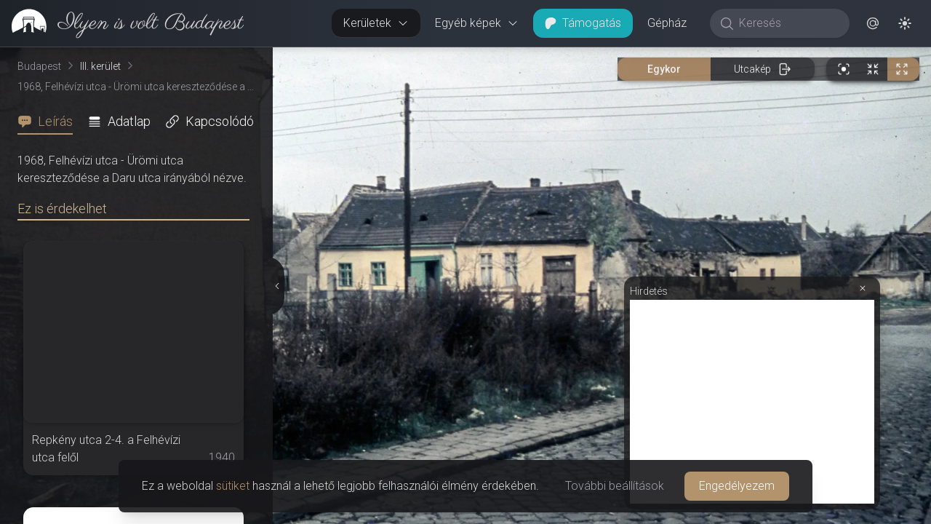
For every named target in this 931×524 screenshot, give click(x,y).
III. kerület (100, 66)
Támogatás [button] (583, 23)
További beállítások (614, 486)
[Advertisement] (752, 402)
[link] (122, 23)
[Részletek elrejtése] (275, 286)
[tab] (49, 121)
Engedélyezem (737, 486)
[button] (872, 23)
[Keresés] (787, 23)
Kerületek (376, 23)
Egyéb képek (477, 23)
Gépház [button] (667, 23)
